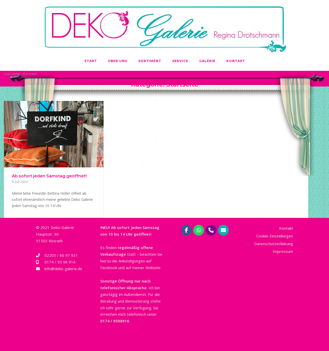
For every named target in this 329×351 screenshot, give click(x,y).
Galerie (207, 61)
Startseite (11, 73)
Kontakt (235, 61)
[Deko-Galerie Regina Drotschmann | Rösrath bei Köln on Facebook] (186, 230)
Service (180, 61)
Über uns (117, 61)
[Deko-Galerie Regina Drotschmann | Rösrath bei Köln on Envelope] (223, 230)
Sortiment (149, 61)
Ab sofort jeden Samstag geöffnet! (49, 176)
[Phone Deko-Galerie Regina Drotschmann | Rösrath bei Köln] (211, 230)
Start (90, 61)
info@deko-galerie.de (63, 268)
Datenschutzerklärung (273, 243)
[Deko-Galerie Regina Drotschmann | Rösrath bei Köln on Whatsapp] (198, 230)
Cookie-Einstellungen (274, 235)
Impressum (283, 251)
